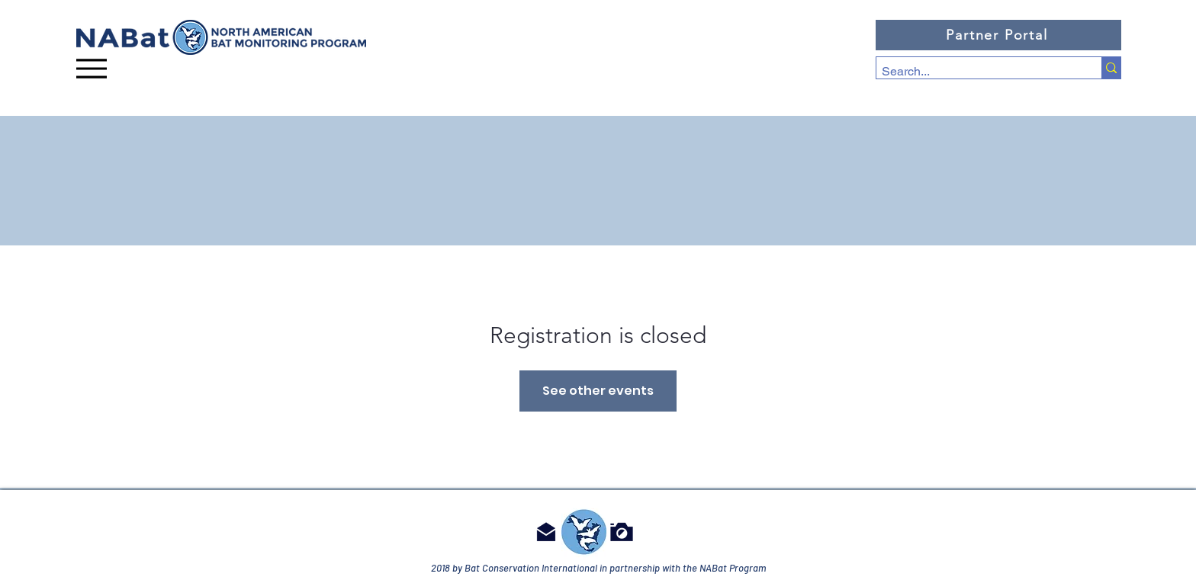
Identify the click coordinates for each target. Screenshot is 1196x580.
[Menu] (91, 68)
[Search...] (975, 71)
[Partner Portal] (998, 35)
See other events (598, 390)
